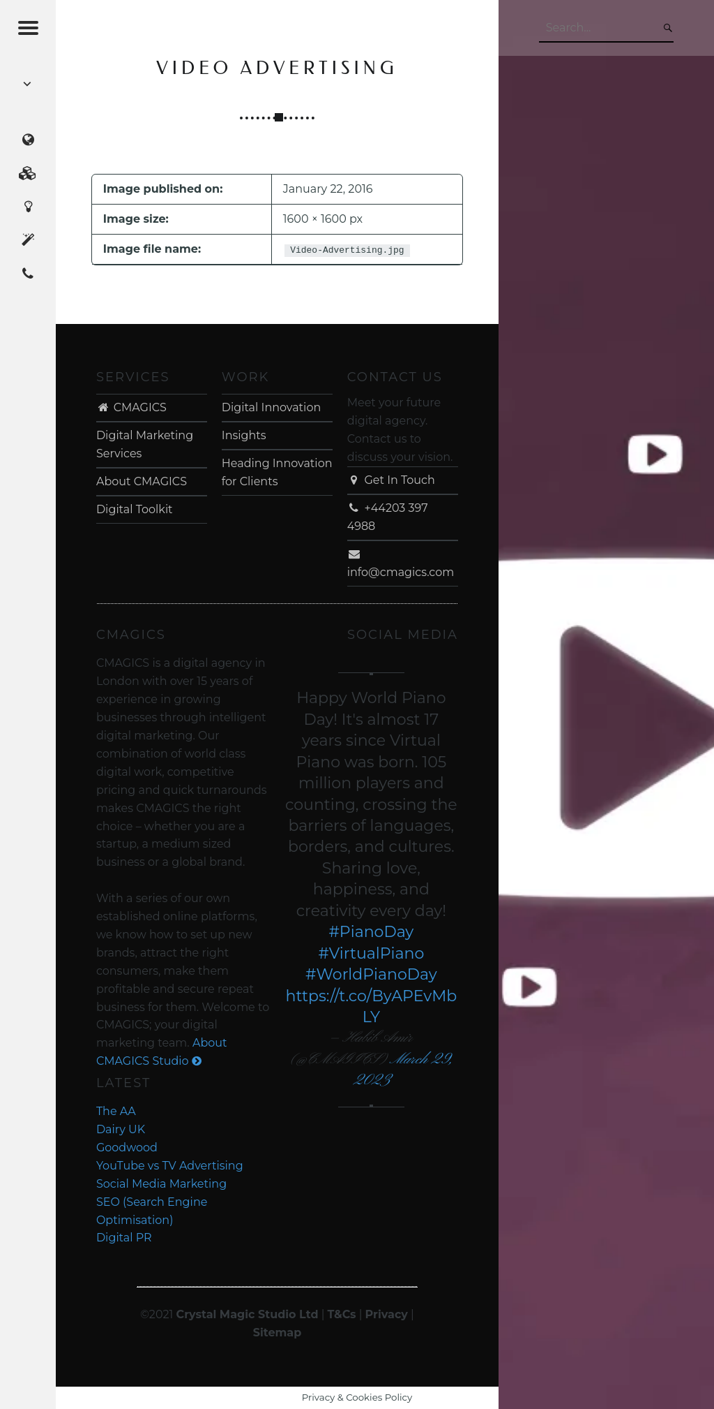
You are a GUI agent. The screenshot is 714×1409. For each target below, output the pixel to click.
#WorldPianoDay (371, 974)
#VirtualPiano (371, 953)
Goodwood (127, 1147)
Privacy (386, 1314)
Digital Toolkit (134, 509)
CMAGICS (131, 407)
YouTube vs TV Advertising (169, 1165)
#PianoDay (370, 931)
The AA (116, 1111)
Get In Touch (391, 480)
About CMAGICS (141, 481)
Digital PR (124, 1237)
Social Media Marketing (161, 1183)
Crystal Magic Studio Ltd (247, 1314)
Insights (244, 435)
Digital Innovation (271, 407)
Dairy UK (120, 1129)
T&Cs (342, 1314)
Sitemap (277, 1332)
